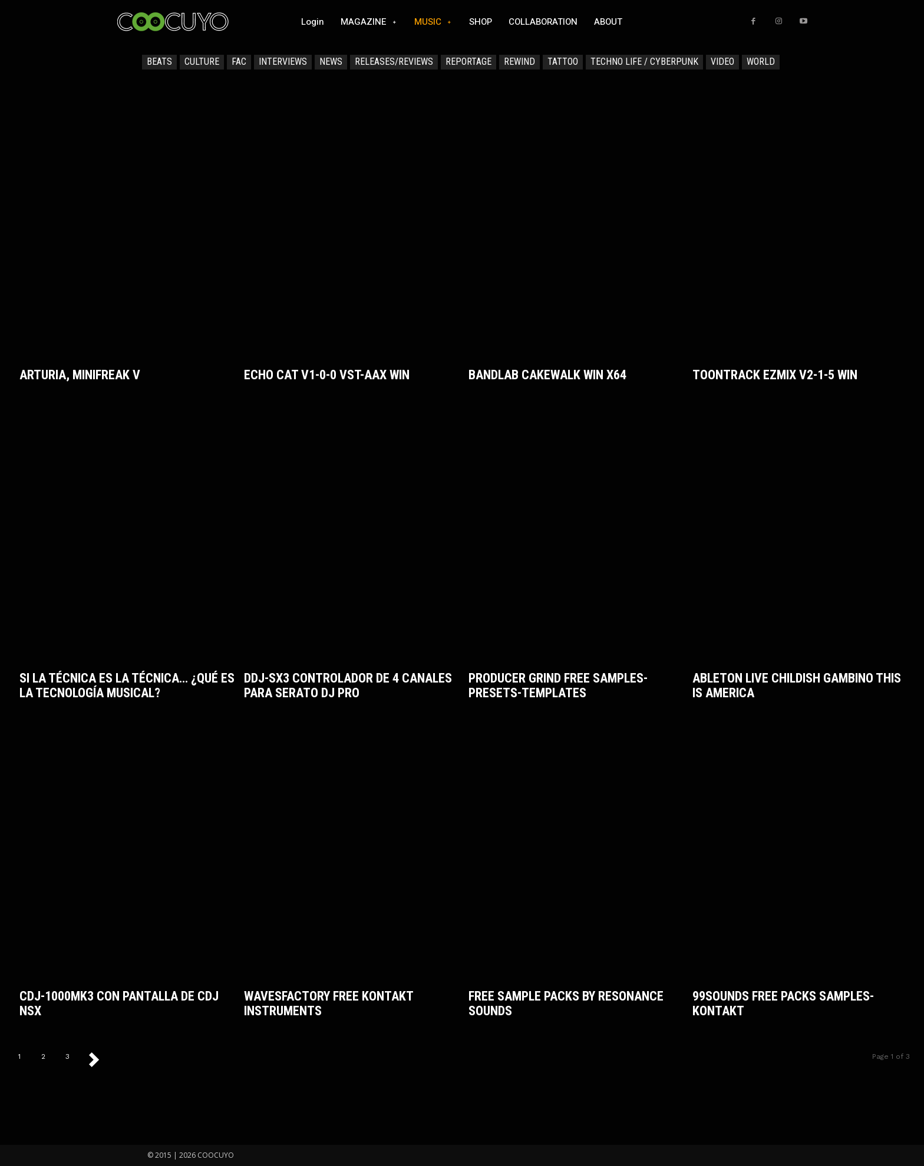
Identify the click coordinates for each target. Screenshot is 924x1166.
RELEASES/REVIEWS (394, 62)
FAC (239, 62)
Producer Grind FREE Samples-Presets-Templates (558, 685)
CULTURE (202, 62)
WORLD (761, 62)
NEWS (331, 62)
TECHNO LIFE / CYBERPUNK (644, 62)
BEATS (159, 62)
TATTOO (563, 62)
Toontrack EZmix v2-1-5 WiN (774, 374)
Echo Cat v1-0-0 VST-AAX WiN (327, 374)
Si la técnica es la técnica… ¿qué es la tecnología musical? (127, 685)
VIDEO (722, 62)
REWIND (519, 62)
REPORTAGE (468, 62)
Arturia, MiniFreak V (79, 374)
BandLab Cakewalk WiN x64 (547, 374)
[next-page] (99, 1059)
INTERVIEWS (283, 62)
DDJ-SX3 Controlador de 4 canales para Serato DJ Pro (348, 685)
